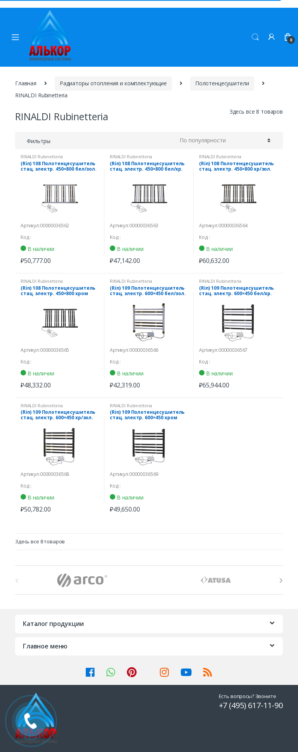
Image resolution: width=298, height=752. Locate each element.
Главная (25, 83)
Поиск (255, 37)
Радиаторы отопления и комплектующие (113, 83)
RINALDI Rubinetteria (42, 156)
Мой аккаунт (271, 37)
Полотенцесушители (222, 83)
